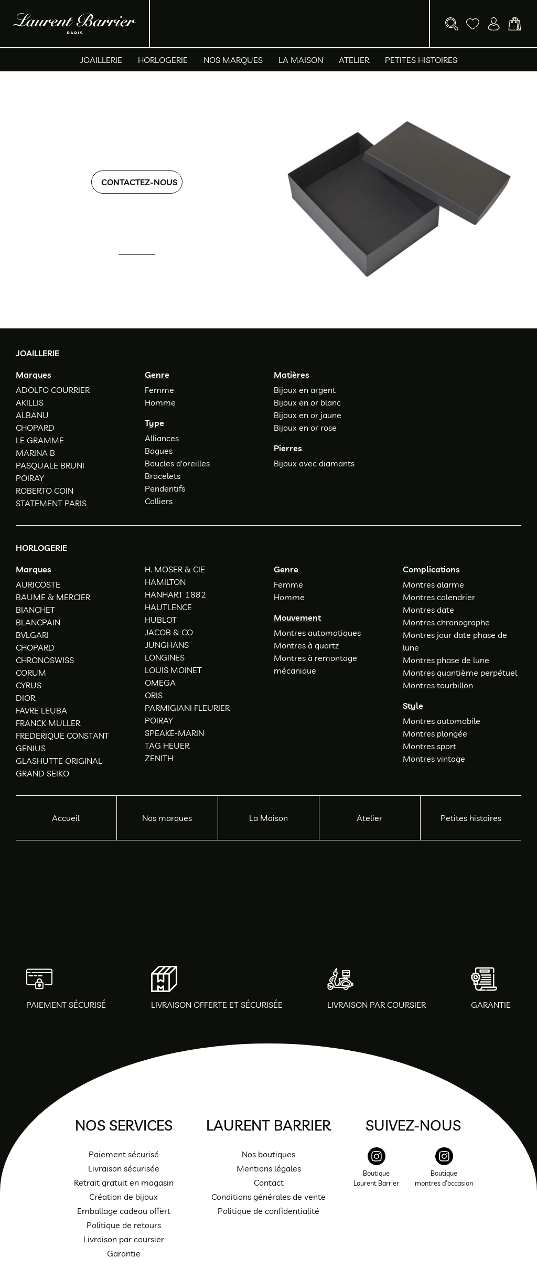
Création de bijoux (123, 1196)
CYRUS (28, 685)
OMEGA (160, 682)
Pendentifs (165, 488)
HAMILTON (165, 582)
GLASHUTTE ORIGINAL (59, 760)
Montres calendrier (439, 597)
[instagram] (376, 1173)
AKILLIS (30, 402)
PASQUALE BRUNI (50, 465)
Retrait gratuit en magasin (124, 1182)
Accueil (66, 818)
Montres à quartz (306, 645)
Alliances (162, 438)
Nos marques (233, 60)
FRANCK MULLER (48, 723)
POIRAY (30, 478)
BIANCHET (35, 609)
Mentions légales (269, 1168)
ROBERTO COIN (44, 490)
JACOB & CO (169, 632)
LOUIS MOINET (173, 670)
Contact (269, 1182)
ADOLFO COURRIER (53, 390)
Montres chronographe (446, 622)
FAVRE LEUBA (41, 710)
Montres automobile (441, 721)
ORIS (154, 695)
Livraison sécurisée (123, 1168)
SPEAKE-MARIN (174, 733)
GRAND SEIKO (42, 773)
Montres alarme (433, 584)
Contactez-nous (139, 182)
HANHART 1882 (175, 594)
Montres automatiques (317, 632)
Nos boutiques (268, 1154)
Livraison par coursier (123, 1239)
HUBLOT (161, 619)
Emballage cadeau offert (123, 1211)
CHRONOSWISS (45, 660)
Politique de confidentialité (268, 1211)
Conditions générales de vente (268, 1196)
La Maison (300, 60)
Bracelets (162, 476)
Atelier (354, 60)
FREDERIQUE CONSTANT (62, 735)
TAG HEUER (167, 745)
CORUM (31, 672)
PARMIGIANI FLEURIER (187, 707)
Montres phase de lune (446, 660)
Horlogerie (163, 60)
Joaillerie (101, 60)
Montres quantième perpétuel (460, 672)
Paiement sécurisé (124, 1154)
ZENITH (159, 758)
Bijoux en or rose (305, 427)
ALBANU (32, 415)
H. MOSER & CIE (175, 569)
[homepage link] (74, 24)
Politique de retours (124, 1225)
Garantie (124, 1253)
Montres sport (429, 746)
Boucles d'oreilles (177, 463)
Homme (160, 402)
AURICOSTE (38, 584)
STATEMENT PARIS (51, 503)
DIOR (25, 697)
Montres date (428, 609)
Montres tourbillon (438, 685)
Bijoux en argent (305, 390)
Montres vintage (434, 758)
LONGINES (165, 657)
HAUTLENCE (168, 607)
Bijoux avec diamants (314, 463)
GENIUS (31, 748)
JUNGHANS (167, 645)
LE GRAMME (40, 440)
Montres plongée (435, 733)
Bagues (159, 450)
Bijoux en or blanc (307, 402)
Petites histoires (421, 60)
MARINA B (35, 452)
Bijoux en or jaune (307, 415)
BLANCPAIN (38, 622)
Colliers (159, 501)
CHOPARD (35, 427)
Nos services (124, 1125)
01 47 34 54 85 (145, 269)
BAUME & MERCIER (53, 597)
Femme (159, 390)
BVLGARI (32, 635)
